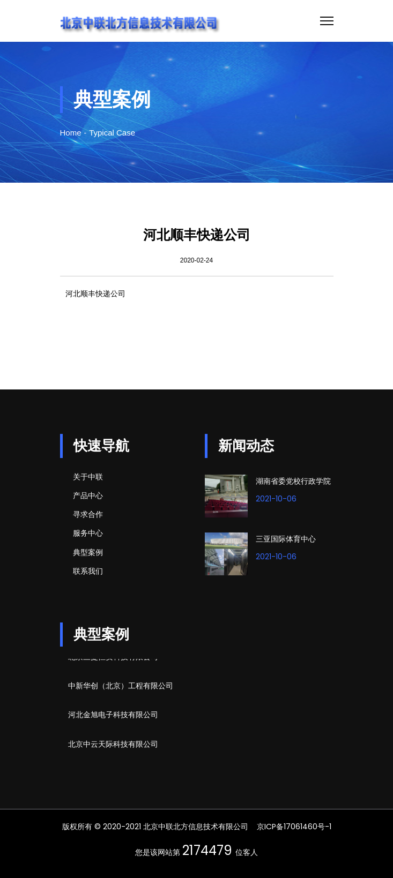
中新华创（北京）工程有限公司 (120, 686)
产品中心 (88, 495)
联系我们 (88, 571)
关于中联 (88, 476)
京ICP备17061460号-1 (294, 826)
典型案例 (88, 552)
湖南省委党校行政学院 (293, 481)
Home (70, 132)
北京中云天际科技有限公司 (113, 745)
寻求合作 (88, 514)
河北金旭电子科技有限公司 (113, 715)
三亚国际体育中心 (286, 539)
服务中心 (88, 533)
